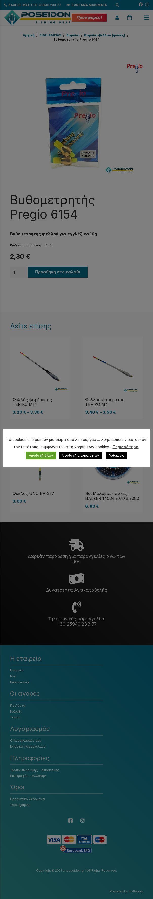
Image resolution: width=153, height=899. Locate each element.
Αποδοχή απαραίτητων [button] (80, 455)
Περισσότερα (126, 446)
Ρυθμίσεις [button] (116, 455)
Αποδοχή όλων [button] (41, 455)
